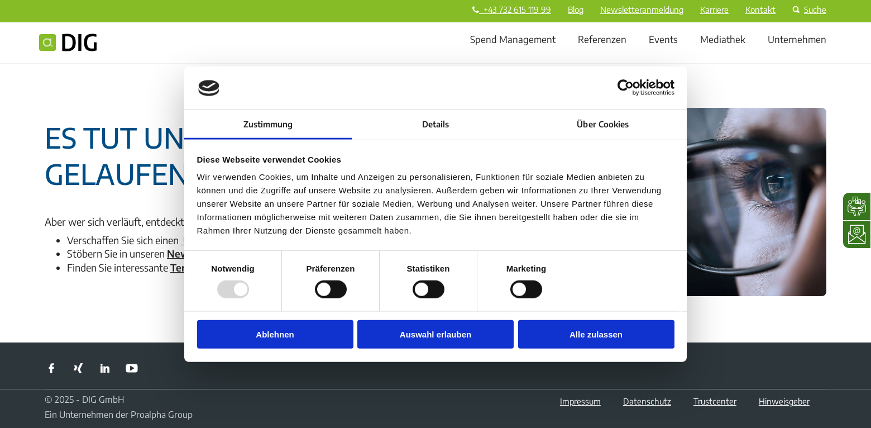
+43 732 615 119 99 (511, 9)
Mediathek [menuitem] (722, 39)
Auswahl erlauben (435, 334)
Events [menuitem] (663, 39)
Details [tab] (435, 124)
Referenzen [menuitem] (602, 39)
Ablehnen (275, 334)
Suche (807, 9)
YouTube (131, 368)
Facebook (51, 368)
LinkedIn (105, 368)
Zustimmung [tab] (268, 124)
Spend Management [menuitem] (513, 39)
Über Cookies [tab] (603, 124)
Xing (78, 368)
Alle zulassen (596, 334)
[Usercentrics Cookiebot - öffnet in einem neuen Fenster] (625, 87)
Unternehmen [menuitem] (797, 39)
